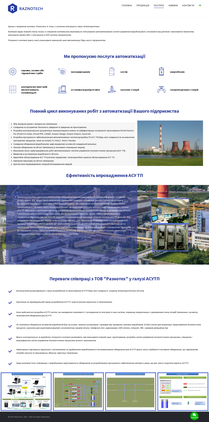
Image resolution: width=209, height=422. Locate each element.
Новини (173, 5)
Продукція (142, 5)
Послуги (159, 5)
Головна (127, 5)
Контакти (188, 5)
